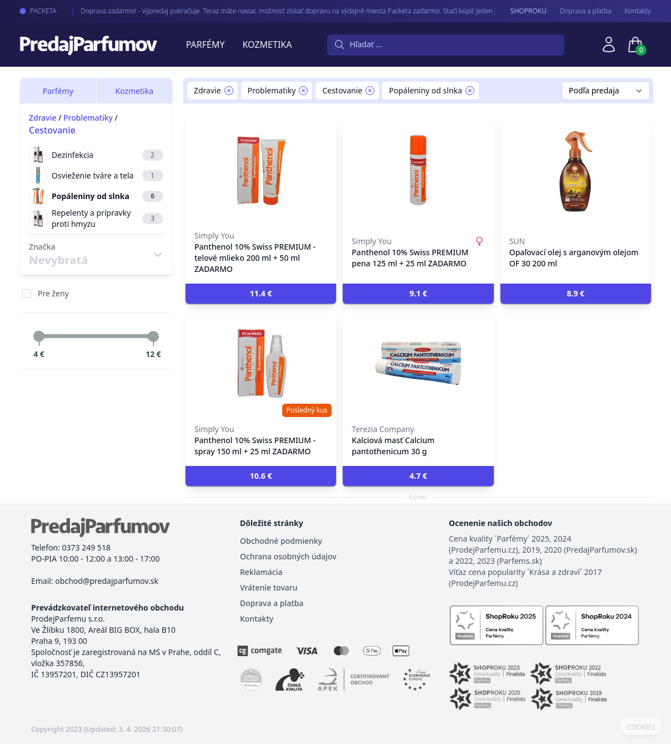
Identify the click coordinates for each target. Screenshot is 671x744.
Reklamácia (261, 572)
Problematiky (88, 117)
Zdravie (43, 117)
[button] (261, 294)
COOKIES (641, 727)
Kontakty (638, 11)
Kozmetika (267, 44)
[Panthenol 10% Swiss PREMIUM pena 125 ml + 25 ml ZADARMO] (418, 170)
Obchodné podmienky (281, 540)
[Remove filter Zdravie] (228, 90)
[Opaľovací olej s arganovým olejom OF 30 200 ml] (575, 170)
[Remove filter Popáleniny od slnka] (469, 90)
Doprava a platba (271, 603)
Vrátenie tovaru (268, 587)
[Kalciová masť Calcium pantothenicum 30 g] (418, 363)
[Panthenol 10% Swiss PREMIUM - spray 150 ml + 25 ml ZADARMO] (260, 363)
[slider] (38, 336)
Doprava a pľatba (586, 11)
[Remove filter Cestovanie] (369, 90)
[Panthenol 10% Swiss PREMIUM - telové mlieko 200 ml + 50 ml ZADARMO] (260, 170)
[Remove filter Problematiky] (303, 90)
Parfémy (205, 44)
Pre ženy (53, 293)
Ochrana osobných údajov (288, 556)
